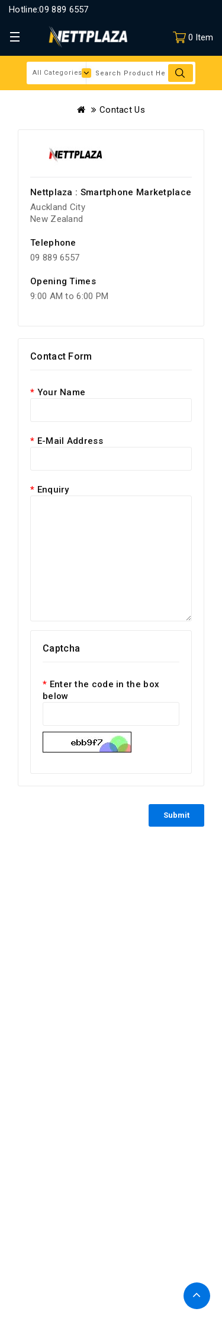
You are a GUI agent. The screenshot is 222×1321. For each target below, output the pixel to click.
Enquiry (53, 489)
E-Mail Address (70, 441)
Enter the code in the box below (101, 690)
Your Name (61, 392)
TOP (197, 1295)
